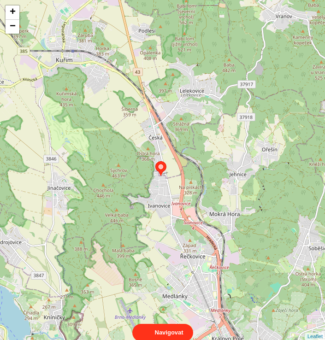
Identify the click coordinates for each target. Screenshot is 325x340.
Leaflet (315, 328)
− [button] (13, 27)
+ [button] (13, 12)
